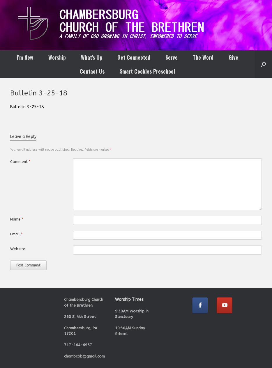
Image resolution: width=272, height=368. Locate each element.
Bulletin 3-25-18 (27, 106)
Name (17, 219)
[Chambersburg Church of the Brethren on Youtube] (224, 305)
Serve (171, 57)
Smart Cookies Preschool (147, 71)
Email (16, 234)
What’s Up (91, 57)
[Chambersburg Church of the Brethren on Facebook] (200, 305)
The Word (203, 57)
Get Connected (133, 57)
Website (17, 249)
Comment (20, 161)
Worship (57, 57)
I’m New (25, 57)
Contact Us (92, 71)
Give (233, 57)
